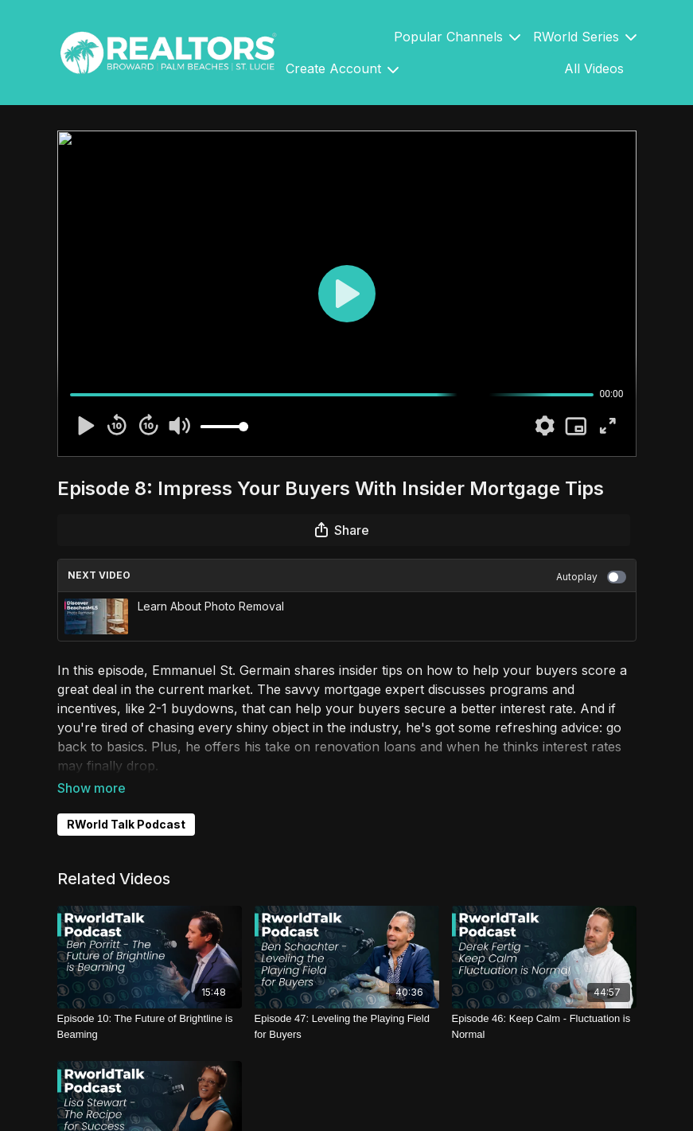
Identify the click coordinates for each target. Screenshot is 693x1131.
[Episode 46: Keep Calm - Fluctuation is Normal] (544, 1026)
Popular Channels (457, 37)
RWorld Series (585, 37)
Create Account (342, 68)
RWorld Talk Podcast (126, 824)
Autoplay (591, 577)
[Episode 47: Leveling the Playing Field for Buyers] (347, 1026)
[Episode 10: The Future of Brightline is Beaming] (149, 1026)
